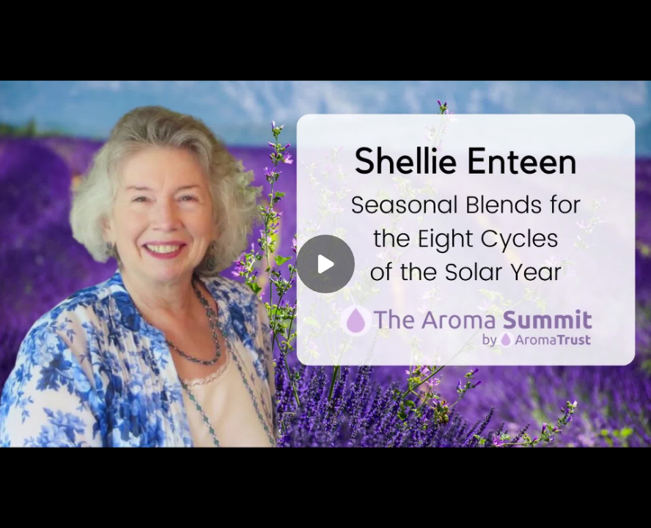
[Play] (325, 264)
